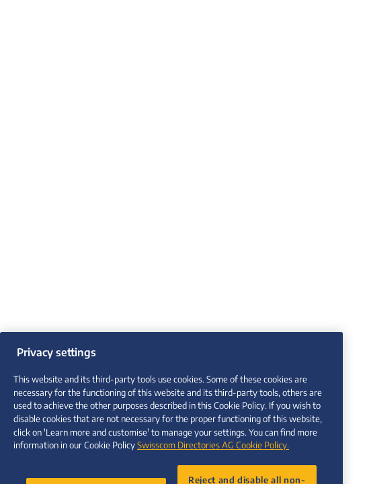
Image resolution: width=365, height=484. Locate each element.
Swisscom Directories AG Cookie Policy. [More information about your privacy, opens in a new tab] (213, 451)
